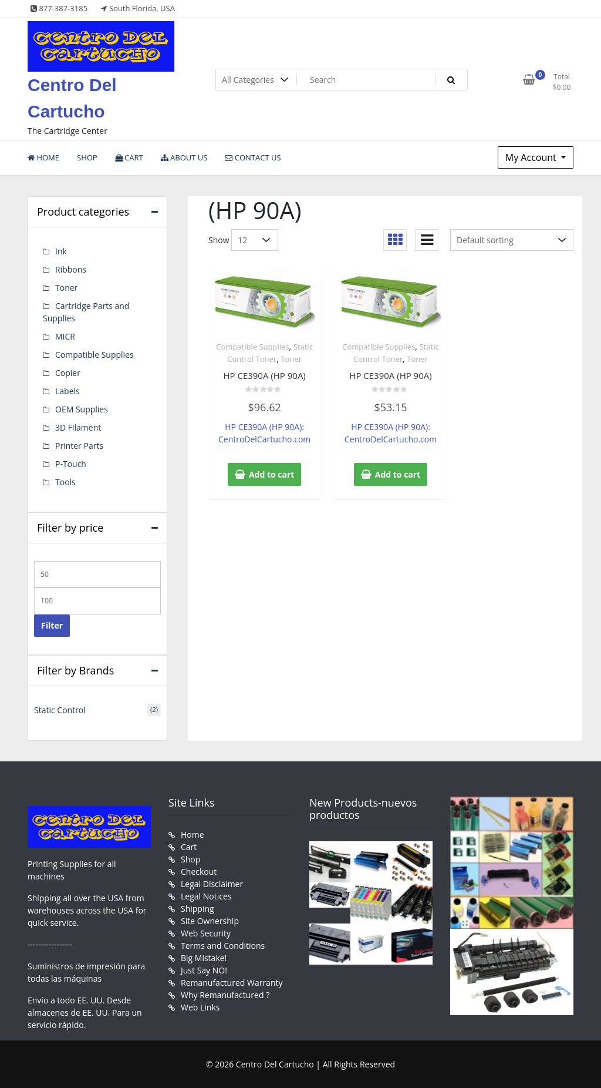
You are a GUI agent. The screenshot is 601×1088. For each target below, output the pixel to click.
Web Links (200, 1007)
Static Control (60, 710)
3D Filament (78, 427)
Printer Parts (79, 445)
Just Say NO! (204, 970)
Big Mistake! (204, 957)
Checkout (199, 871)
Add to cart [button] (272, 474)
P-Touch (70, 463)
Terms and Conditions (223, 945)
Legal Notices (206, 896)
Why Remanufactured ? (225, 994)
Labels (67, 391)
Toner (291, 359)
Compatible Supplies (252, 346)
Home (192, 834)
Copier (67, 372)
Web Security (206, 933)
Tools (65, 482)
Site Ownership (210, 920)
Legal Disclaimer (212, 883)
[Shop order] (511, 240)
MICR (65, 336)
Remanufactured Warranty (232, 982)
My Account (532, 157)
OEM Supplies (81, 409)
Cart (189, 846)
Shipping (197, 908)
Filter (52, 625)
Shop (190, 859)
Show (218, 240)
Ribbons (70, 269)
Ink (61, 251)
